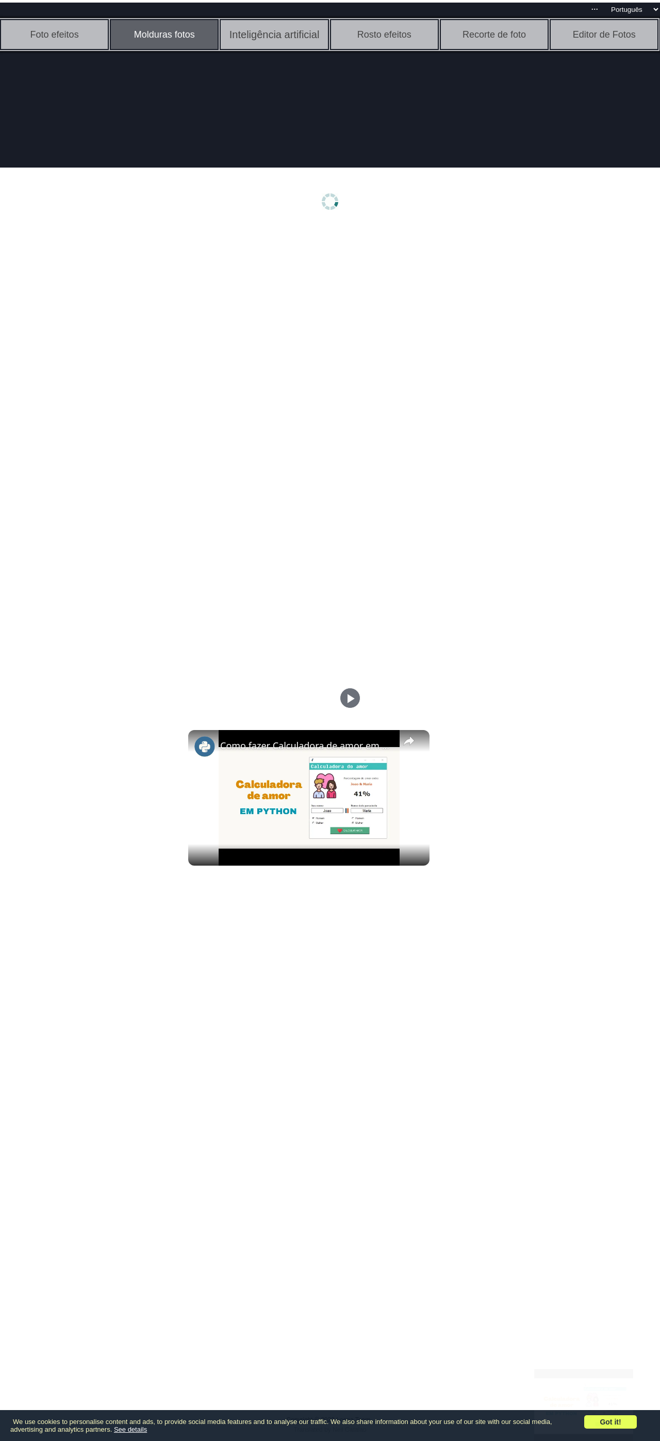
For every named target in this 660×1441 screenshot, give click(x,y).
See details (130, 1429)
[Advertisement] (80, 390)
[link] (204, 746)
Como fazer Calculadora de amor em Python (307, 745)
